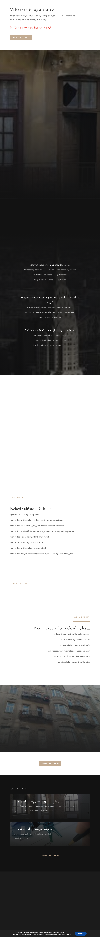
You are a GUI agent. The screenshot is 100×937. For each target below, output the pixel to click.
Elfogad (80, 933)
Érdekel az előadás (21, 38)
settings (68, 935)
